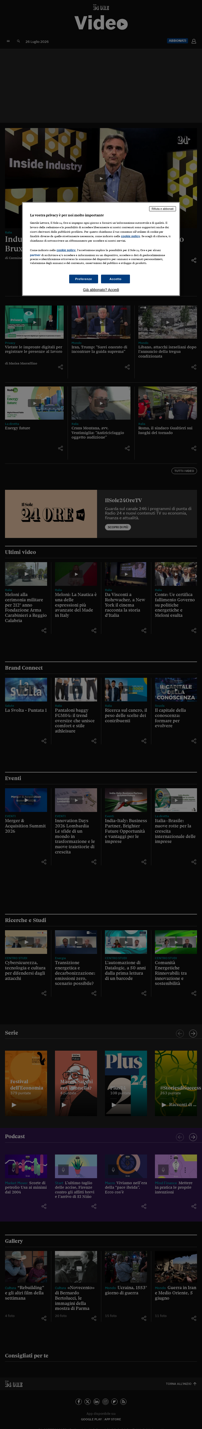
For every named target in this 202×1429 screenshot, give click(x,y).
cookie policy (130, 236)
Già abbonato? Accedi (101, 290)
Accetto (115, 278)
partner (35, 255)
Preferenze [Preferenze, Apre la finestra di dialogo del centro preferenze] (83, 278)
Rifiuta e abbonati (163, 208)
